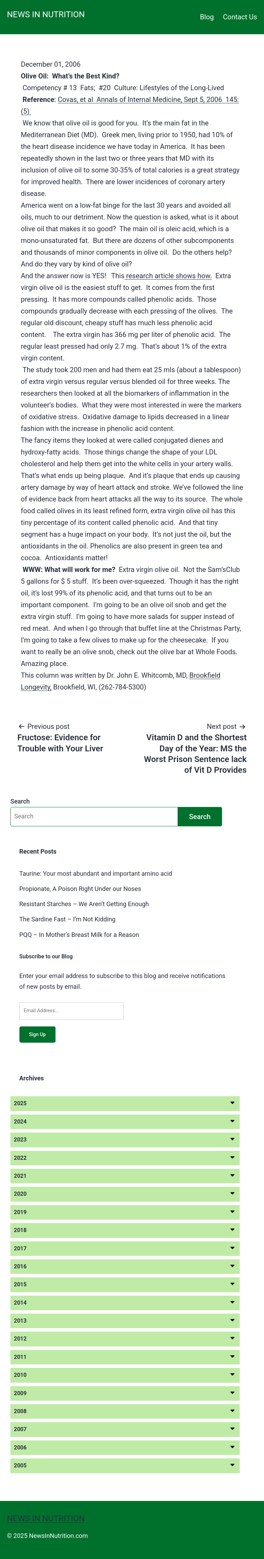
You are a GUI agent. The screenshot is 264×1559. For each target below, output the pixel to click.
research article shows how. (168, 276)
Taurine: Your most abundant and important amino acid (95, 873)
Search (20, 801)
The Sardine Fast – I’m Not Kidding (67, 919)
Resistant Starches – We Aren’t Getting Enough (84, 904)
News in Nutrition (46, 14)
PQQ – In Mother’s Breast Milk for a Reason (79, 934)
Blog (207, 17)
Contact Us (240, 17)
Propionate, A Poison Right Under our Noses (80, 888)
